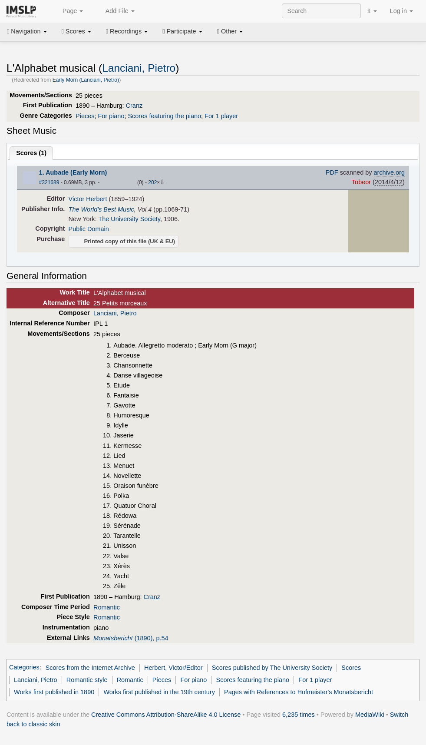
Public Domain (89, 228)
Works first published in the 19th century (159, 692)
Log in (401, 10)
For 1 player (221, 116)
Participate (182, 31)
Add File (115, 11)
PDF (332, 172)
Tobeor (361, 182)
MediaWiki (369, 714)
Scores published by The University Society (272, 667)
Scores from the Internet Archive (90, 667)
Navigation (27, 31)
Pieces (85, 116)
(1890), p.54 (130, 638)
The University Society (129, 218)
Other (230, 31)
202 (152, 182)
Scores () (31, 152)
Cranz (134, 105)
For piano (111, 116)
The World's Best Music (101, 209)
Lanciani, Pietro (138, 68)
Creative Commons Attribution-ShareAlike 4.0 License (166, 714)
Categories (24, 667)
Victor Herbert (88, 198)
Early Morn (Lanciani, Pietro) (86, 80)
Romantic (106, 607)
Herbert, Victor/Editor (173, 667)
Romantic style (87, 679)
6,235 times (298, 714)
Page (68, 11)
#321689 (49, 182)
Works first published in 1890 (54, 692)
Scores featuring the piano (164, 116)
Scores (76, 31)
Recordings (127, 31)
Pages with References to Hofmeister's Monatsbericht (298, 692)
